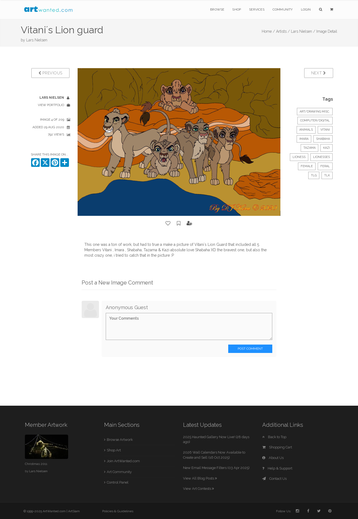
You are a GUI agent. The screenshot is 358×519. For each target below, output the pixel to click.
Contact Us (274, 479)
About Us (273, 458)
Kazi (326, 148)
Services (256, 9)
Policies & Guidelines (117, 511)
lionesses (321, 157)
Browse (217, 9)
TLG (314, 175)
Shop (236, 9)
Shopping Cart (277, 447)
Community (283, 9)
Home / (268, 31)
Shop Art (114, 450)
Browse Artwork (120, 440)
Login (306, 9)
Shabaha (323, 139)
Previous (50, 73)
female (307, 166)
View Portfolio (51, 105)
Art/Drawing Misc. (315, 111)
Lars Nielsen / (303, 31)
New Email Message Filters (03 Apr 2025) (216, 468)
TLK (327, 175)
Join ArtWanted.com (123, 461)
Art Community (119, 472)
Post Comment (250, 349)
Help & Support (277, 468)
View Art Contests (198, 489)
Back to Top (274, 437)
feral (325, 166)
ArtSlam (74, 511)
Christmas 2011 (36, 464)
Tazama (309, 148)
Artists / (283, 31)
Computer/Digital (315, 120)
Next (318, 73)
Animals (306, 129)
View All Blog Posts (200, 478)
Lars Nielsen (36, 40)
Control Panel (117, 482)
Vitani (325, 129)
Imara (304, 139)
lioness (299, 157)
